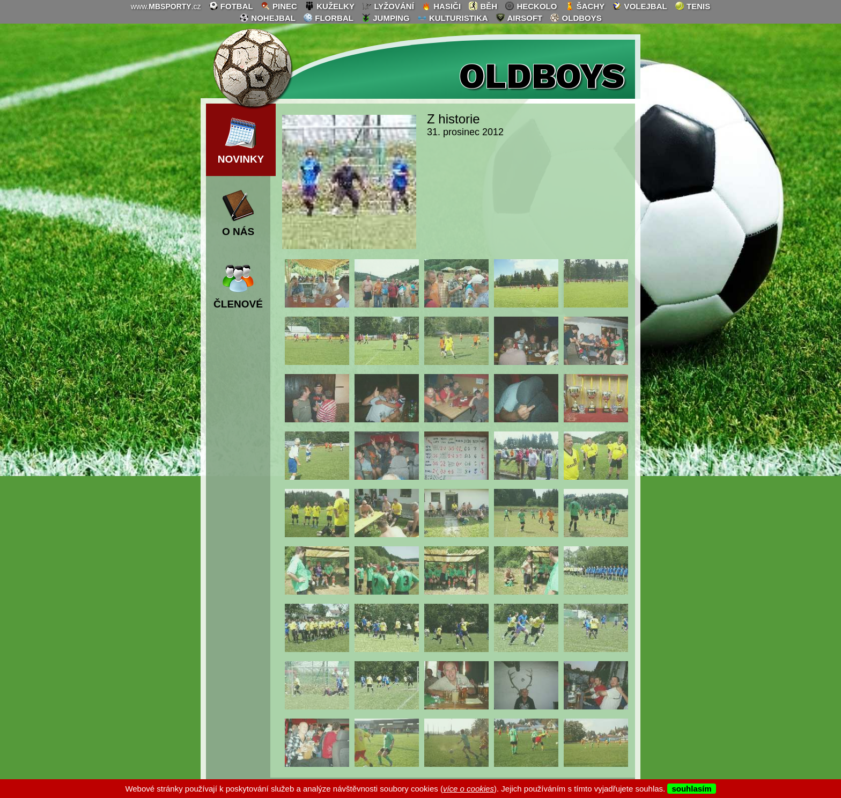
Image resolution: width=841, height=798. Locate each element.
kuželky (330, 6)
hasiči (441, 6)
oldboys (575, 18)
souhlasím (691, 788)
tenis (692, 6)
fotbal (231, 6)
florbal (328, 18)
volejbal (639, 6)
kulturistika (452, 18)
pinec (279, 6)
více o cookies (468, 788)
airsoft (519, 18)
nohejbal (267, 18)
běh (482, 6)
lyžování (388, 6)
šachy (585, 6)
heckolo (531, 6)
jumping (385, 18)
